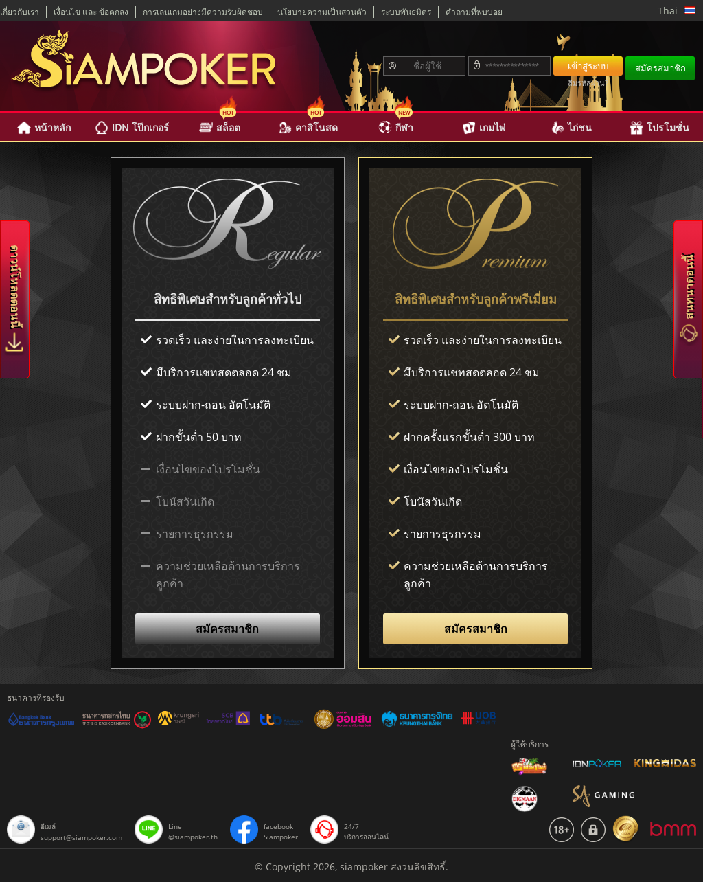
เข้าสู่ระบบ (588, 66)
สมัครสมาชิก (660, 68)
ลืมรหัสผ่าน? (588, 83)
